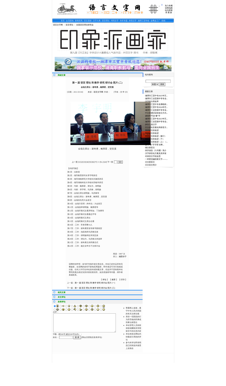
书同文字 (115, 21)
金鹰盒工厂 (155, 21)
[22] (105, 162)
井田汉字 (132, 21)
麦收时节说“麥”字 (152, 116)
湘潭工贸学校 (143, 21)
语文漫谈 (88, 21)
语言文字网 (58, 25)
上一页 (75, 162)
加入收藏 (169, 5)
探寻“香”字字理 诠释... (154, 145)
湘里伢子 (123, 256)
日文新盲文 (150, 162)
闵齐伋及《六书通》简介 (155, 150)
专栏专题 (124, 21)
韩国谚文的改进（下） (154, 139)
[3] (85, 162)
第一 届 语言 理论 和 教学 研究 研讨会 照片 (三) (95, 288)
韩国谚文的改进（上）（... (156, 142)
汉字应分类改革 (152, 101)
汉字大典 (97, 21)
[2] (82, 162)
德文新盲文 (150, 147)
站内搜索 (169, 10)
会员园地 (70, 21)
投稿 (163, 21)
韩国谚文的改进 (152, 130)
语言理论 (106, 21)
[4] (87, 162)
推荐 (113, 279)
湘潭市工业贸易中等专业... (156, 98)
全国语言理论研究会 (85, 25)
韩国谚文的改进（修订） (155, 136)
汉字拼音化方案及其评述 (155, 153)
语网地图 (169, 8)
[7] (95, 162)
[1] (79, 162)
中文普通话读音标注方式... (156, 113)
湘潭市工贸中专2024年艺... (156, 107)
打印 (123, 279)
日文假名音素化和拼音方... (156, 127)
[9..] (101, 162)
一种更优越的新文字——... (156, 159)
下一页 (110, 162)
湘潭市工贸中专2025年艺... (156, 96)
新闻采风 (79, 21)
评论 (104, 279)
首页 (63, 21)
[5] (90, 162)
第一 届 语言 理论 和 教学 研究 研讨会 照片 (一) (95, 283)
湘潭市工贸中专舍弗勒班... (156, 104)
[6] (93, 162)
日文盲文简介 (151, 165)
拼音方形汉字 (151, 124)
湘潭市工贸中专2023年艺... (156, 119)
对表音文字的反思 (153, 156)
